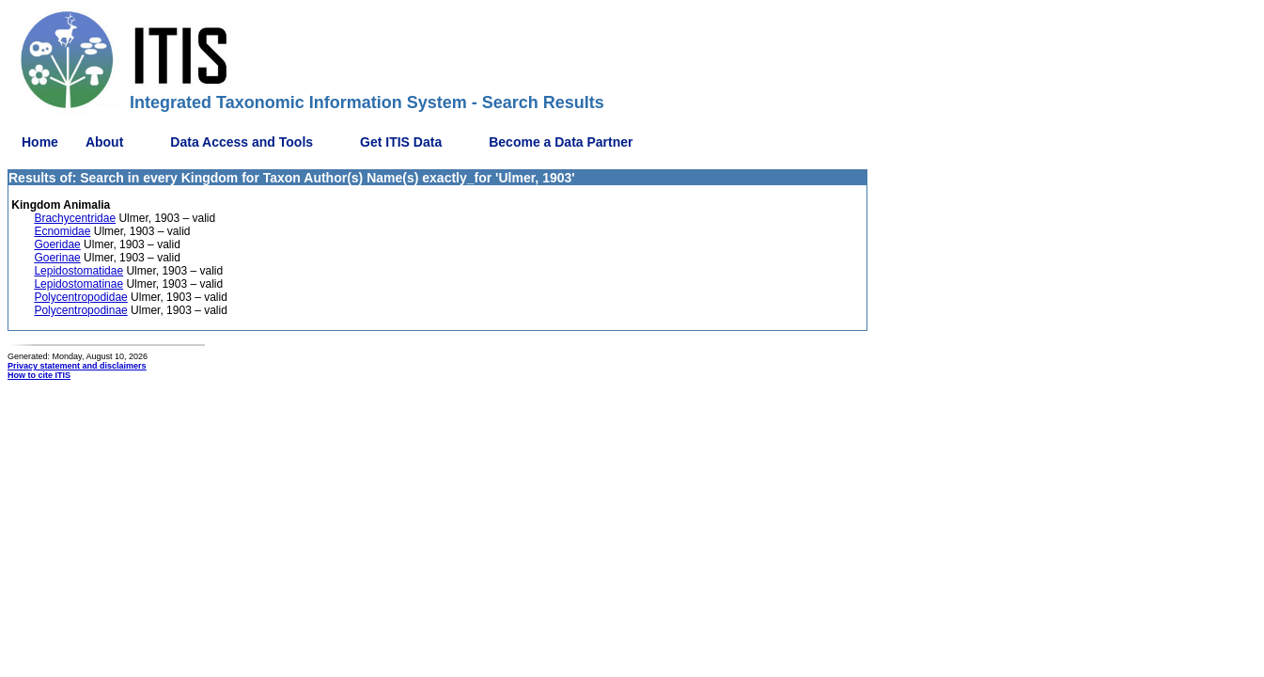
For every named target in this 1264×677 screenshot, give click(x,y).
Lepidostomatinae (78, 284)
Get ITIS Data (401, 142)
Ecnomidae (62, 231)
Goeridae (57, 244)
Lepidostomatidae (78, 270)
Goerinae (57, 257)
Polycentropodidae (80, 297)
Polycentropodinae (80, 310)
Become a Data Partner (560, 142)
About (104, 142)
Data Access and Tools (241, 142)
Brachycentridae (75, 218)
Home (40, 142)
